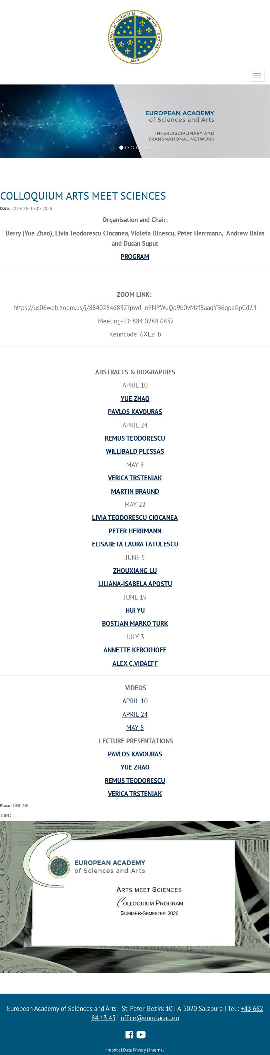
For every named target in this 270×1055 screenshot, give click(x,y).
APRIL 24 (135, 714)
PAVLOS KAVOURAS (135, 754)
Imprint (113, 1050)
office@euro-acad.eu (150, 1018)
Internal (156, 1050)
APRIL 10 (135, 701)
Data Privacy (134, 1050)
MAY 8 (135, 727)
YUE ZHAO (135, 767)
